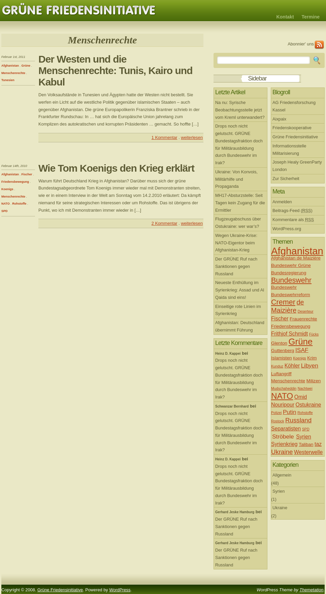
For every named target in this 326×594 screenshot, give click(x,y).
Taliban (306, 444)
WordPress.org (286, 228)
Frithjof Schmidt (289, 334)
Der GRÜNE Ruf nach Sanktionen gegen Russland (236, 266)
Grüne (26, 65)
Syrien (303, 437)
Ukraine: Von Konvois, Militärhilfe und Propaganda (236, 179)
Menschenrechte (13, 73)
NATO (5, 203)
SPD (4, 211)
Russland (298, 420)
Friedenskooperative (292, 127)
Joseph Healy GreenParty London (297, 166)
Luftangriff (281, 373)
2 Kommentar (164, 223)
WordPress (119, 589)
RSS (319, 44)
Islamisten (281, 357)
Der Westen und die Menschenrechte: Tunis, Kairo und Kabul (115, 71)
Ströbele (283, 436)
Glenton (279, 343)
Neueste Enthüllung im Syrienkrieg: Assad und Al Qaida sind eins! (239, 290)
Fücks (314, 334)
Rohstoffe (19, 203)
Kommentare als (293, 219)
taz (318, 444)
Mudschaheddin (283, 388)
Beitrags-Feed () (292, 210)
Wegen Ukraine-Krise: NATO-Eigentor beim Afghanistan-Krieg (236, 243)
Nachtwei (305, 388)
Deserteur (306, 311)
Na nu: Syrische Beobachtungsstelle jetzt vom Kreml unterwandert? (240, 110)
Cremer (283, 302)
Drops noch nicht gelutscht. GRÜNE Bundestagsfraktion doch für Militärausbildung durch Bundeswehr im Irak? (239, 144)
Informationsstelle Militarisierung (289, 149)
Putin (289, 412)
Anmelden (282, 201)
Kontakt (285, 17)
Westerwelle (308, 452)
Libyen (309, 365)
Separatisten (286, 428)
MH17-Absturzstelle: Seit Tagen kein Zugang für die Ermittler (240, 203)
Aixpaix (279, 118)
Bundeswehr (291, 280)
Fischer (27, 174)
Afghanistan (10, 65)
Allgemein (281, 475)
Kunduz (277, 366)
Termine (311, 17)
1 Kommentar (164, 137)
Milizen (313, 380)
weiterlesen (192, 137)
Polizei (276, 413)
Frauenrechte (303, 318)
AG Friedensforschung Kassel (294, 106)
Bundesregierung (288, 272)
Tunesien (7, 80)
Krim (312, 357)
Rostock (277, 421)
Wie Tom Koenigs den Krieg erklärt (116, 168)
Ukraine (282, 451)
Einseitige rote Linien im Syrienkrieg (238, 310)
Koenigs (7, 189)
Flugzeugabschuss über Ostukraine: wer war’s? (238, 222)
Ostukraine (308, 405)
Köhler (292, 366)
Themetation (311, 589)
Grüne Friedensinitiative (78, 10)
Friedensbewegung (15, 181)
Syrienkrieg (284, 444)
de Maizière (287, 306)
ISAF (301, 350)
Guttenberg (282, 350)
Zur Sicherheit (285, 178)
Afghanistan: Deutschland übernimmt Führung (239, 326)
